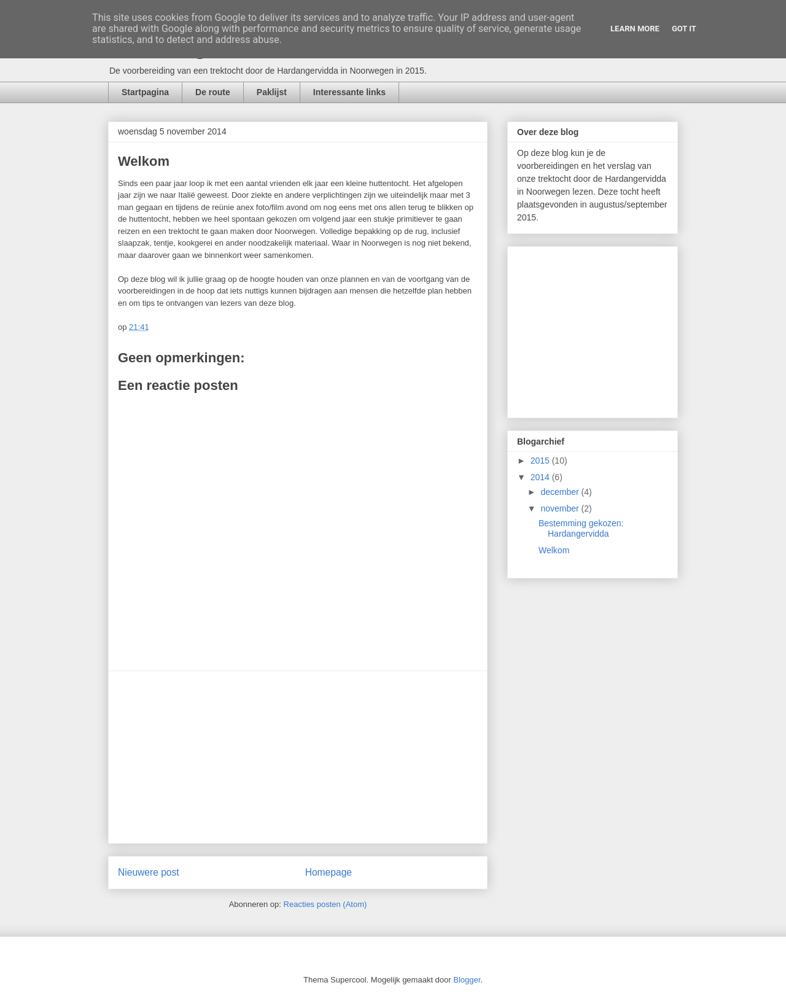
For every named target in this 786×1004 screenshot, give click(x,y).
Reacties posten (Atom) (325, 904)
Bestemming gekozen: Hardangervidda (581, 528)
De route (212, 92)
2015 (541, 460)
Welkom (554, 550)
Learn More (635, 28)
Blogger (466, 979)
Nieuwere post (148, 872)
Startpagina (145, 92)
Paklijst (272, 92)
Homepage (328, 872)
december (560, 492)
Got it (684, 28)
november (560, 508)
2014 (541, 477)
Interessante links (349, 92)
